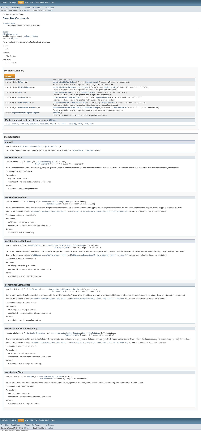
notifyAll (62, 128)
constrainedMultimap (62, 101)
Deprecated (39, 3)
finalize (24, 128)
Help (52, 3)
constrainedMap (60, 95)
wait (80, 128)
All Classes (50, 7)
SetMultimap (23, 106)
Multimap (22, 101)
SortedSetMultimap (26, 111)
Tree (31, 3)
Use (26, 3)
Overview (4, 3)
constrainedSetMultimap (64, 106)
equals (15, 128)
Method (26, 10)
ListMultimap (24, 90)
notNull (56, 117)
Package (13, 3)
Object (14, 39)
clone (8, 128)
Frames (27, 7)
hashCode (44, 128)
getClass (34, 128)
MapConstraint (91, 84)
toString (72, 128)
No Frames (36, 7)
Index (47, 3)
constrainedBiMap (61, 84)
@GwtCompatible (10, 34)
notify (53, 128)
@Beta (5, 32)
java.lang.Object (9, 23)
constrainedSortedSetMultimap (67, 111)
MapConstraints (30, 37)
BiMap (20, 84)
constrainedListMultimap (64, 90)
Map (19, 95)
